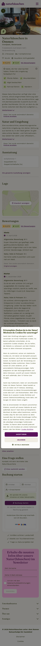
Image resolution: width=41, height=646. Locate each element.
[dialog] (20, 387)
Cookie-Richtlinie (27, 429)
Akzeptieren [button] (21, 434)
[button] (20, 445)
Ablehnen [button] (21, 440)
